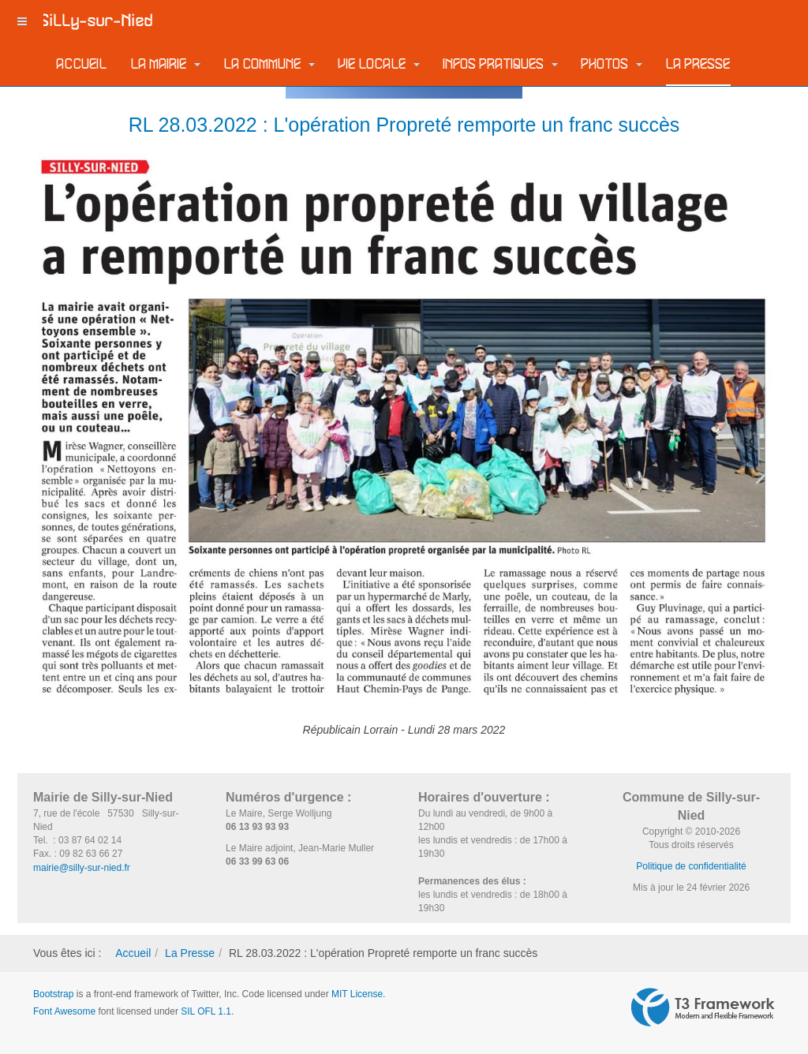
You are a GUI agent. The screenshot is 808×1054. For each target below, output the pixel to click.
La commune (269, 64)
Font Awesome (64, 1011)
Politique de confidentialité (691, 866)
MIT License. (358, 994)
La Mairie (165, 64)
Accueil (82, 64)
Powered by (703, 1007)
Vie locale (379, 64)
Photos (612, 64)
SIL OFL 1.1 (206, 1011)
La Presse (698, 64)
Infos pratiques (500, 64)
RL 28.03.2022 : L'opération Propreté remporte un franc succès (404, 125)
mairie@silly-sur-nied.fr (81, 867)
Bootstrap (53, 994)
